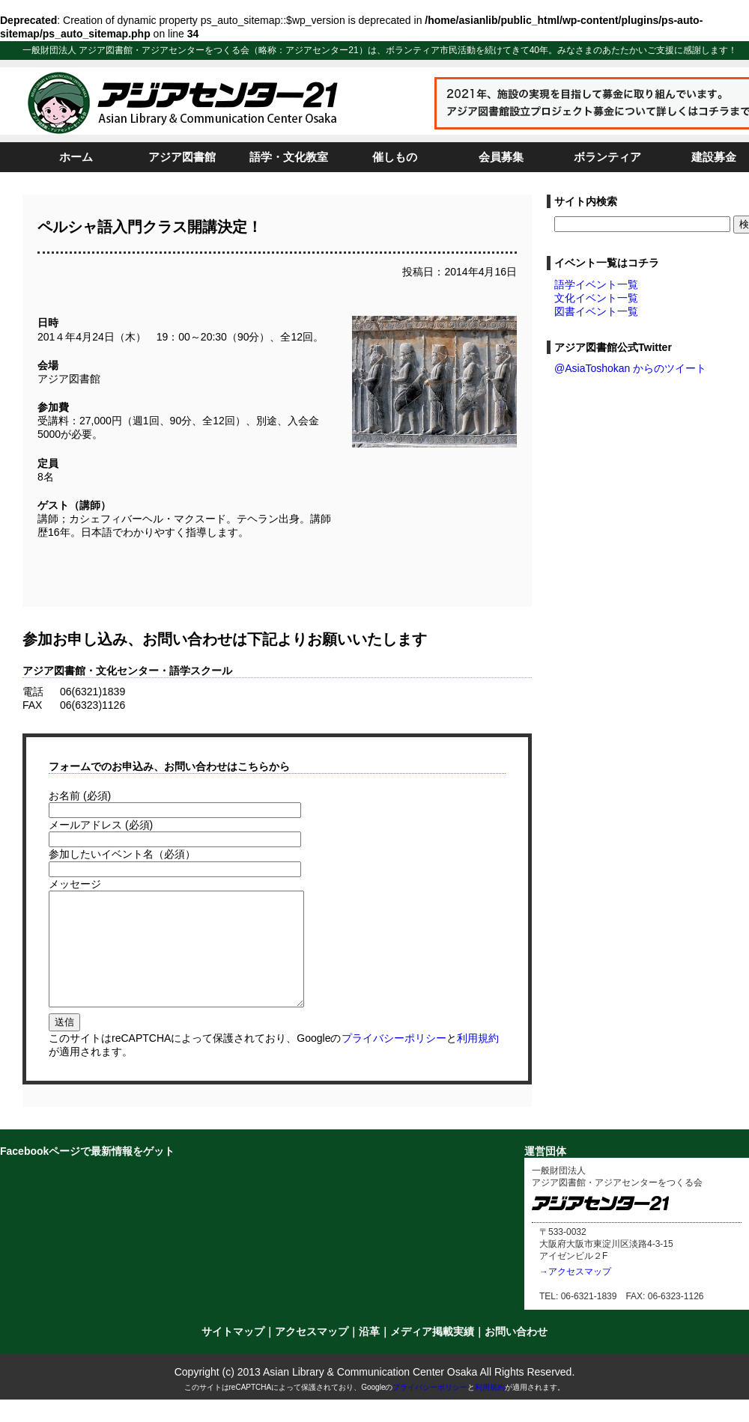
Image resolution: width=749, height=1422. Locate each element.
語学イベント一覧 (596, 284)
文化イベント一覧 (596, 298)
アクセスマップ (311, 1354)
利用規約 (478, 1060)
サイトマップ (232, 1354)
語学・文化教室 (288, 156)
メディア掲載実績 (432, 1354)
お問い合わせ (516, 1354)
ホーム (76, 156)
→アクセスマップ (575, 1294)
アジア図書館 (182, 156)
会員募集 (501, 156)
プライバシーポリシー (394, 1060)
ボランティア (607, 156)
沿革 (369, 1354)
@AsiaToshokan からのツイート (630, 368)
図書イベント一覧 (596, 311)
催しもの (394, 156)
